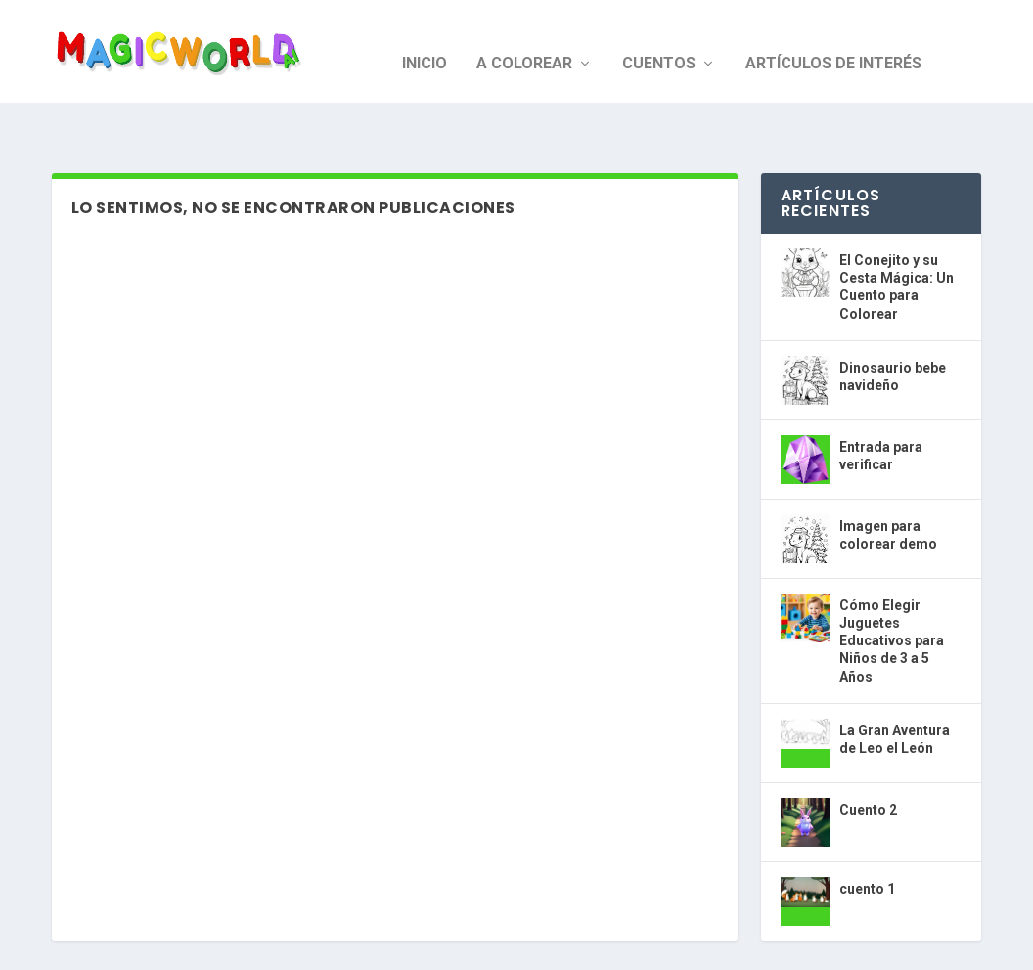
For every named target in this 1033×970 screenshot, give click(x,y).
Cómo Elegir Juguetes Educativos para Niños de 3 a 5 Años (891, 585)
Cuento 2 (868, 754)
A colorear (524, 39)
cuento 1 (867, 833)
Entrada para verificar (880, 400)
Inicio (424, 39)
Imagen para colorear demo (888, 479)
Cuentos (659, 39)
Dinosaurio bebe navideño (892, 320)
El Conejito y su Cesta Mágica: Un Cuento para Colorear (896, 231)
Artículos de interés (833, 39)
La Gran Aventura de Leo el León (894, 683)
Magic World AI (148, 947)
